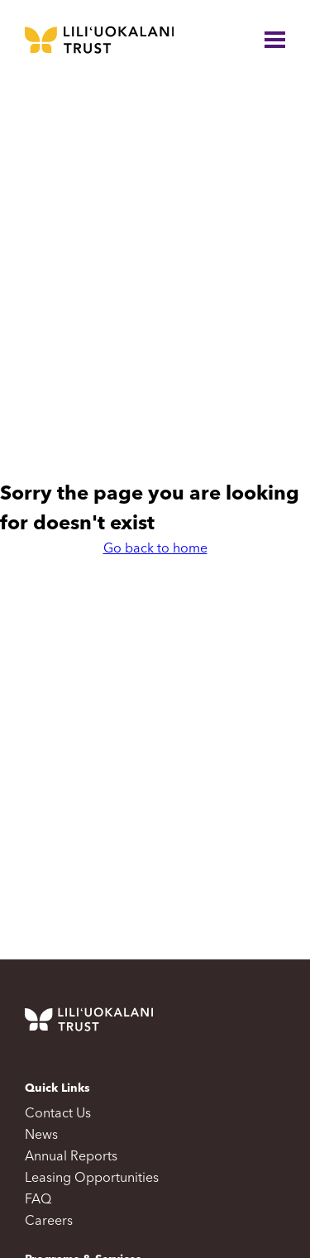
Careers (49, 1221)
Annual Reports (71, 1157)
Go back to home (155, 549)
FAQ (38, 1200)
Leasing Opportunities (92, 1178)
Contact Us (58, 1114)
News (41, 1135)
